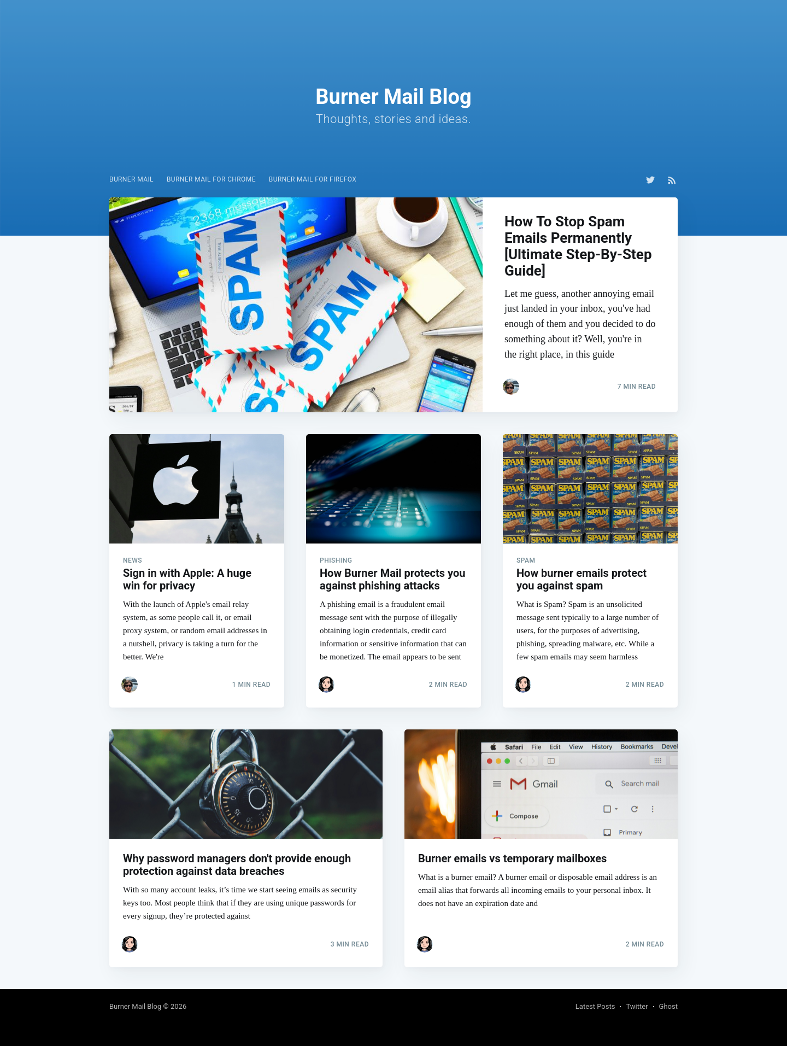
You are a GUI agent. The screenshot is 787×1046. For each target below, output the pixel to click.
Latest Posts (595, 1006)
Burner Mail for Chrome (211, 179)
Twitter (637, 1006)
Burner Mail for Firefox (312, 179)
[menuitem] (131, 179)
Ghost (668, 1006)
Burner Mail (131, 179)
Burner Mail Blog (135, 1006)
